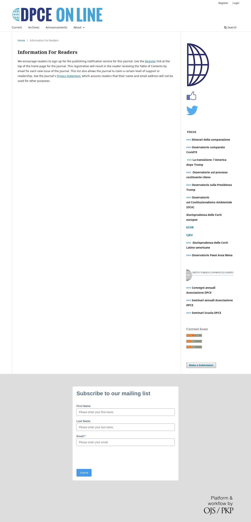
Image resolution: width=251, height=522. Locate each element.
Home (21, 40)
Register (223, 3)
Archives (33, 27)
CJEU (189, 235)
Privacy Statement (68, 76)
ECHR (190, 227)
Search (230, 27)
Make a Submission (201, 365)
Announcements (56, 27)
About (78, 27)
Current (17, 27)
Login (236, 3)
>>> (188, 139)
